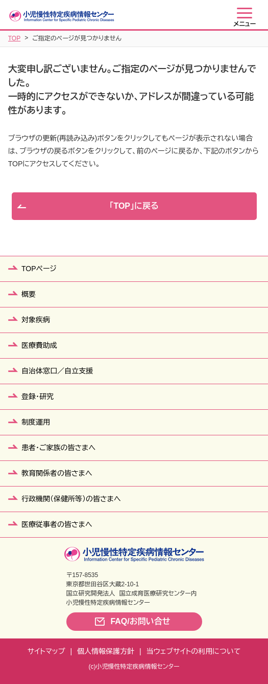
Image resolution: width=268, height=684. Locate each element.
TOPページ (39, 268)
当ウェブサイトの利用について (194, 651)
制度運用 (35, 422)
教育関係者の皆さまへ (56, 473)
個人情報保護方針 (105, 651)
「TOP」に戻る (133, 206)
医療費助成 (39, 345)
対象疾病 (35, 320)
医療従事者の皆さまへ (56, 524)
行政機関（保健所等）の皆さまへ (71, 499)
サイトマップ (46, 651)
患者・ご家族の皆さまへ (58, 448)
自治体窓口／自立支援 (57, 371)
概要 (28, 294)
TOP (14, 38)
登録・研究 (37, 396)
